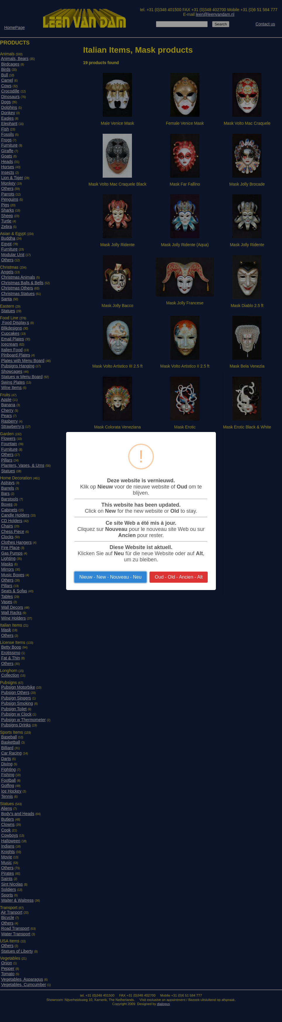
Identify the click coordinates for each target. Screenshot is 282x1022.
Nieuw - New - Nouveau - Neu (110, 577)
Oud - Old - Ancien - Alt (179, 577)
